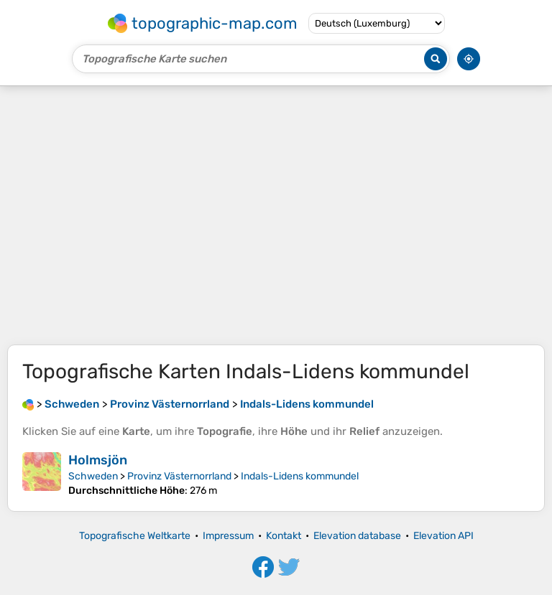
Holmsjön (97, 460)
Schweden (93, 476)
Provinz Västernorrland (179, 476)
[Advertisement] (276, 215)
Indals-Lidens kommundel (300, 476)
